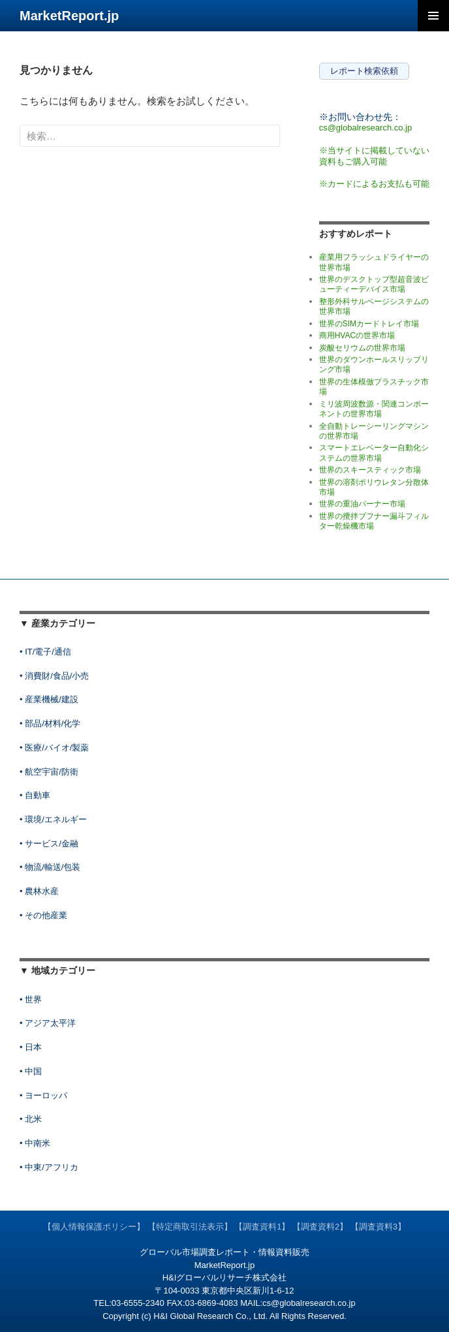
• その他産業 (43, 915)
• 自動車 (35, 795)
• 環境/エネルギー (53, 819)
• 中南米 (35, 1143)
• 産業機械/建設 (49, 699)
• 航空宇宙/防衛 (49, 772)
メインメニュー (433, 15)
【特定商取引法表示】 (189, 1226)
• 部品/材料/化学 (50, 723)
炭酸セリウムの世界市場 (362, 347)
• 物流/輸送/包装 (50, 867)
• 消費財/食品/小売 (54, 676)
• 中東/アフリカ (49, 1167)
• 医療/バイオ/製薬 (54, 747)
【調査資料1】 (262, 1226)
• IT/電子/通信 (45, 652)
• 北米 (31, 1119)
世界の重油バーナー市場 (362, 503)
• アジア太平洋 (48, 1023)
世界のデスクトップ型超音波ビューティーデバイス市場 (374, 284)
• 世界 (31, 999)
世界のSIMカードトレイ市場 (369, 323)
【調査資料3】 (378, 1226)
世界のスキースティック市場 (370, 469)
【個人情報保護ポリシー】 (94, 1226)
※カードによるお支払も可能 (374, 184)
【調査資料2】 (320, 1226)
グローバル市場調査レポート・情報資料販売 (224, 1252)
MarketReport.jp (69, 15)
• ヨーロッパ (43, 1095)
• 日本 (31, 1047)
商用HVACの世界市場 (357, 335)
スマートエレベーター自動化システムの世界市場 (374, 452)
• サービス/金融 (49, 843)
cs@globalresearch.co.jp (365, 127)
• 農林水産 (39, 891)
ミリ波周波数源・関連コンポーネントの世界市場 (374, 408)
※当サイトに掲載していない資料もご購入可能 (374, 156)
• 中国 (31, 1071)
